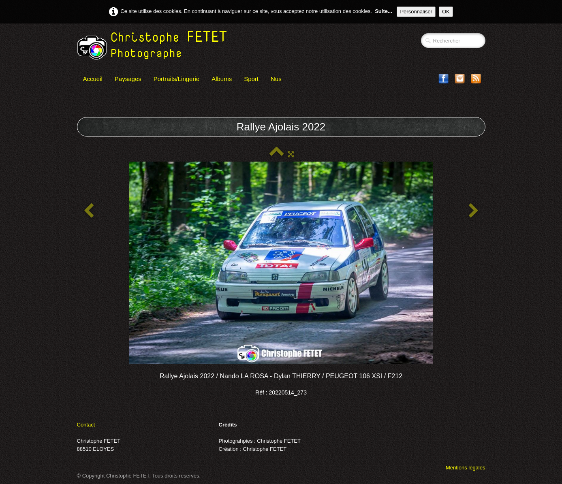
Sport (251, 78)
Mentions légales (465, 468)
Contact (86, 425)
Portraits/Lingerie (176, 78)
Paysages (128, 78)
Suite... (383, 11)
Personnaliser (416, 12)
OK (446, 12)
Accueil (93, 78)
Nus (276, 78)
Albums (222, 78)
